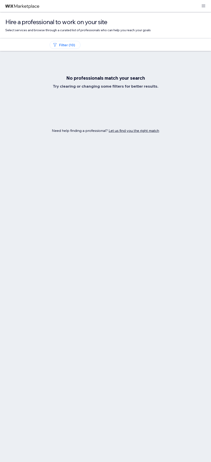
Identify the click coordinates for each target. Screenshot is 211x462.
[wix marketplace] (22, 6)
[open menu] (203, 6)
